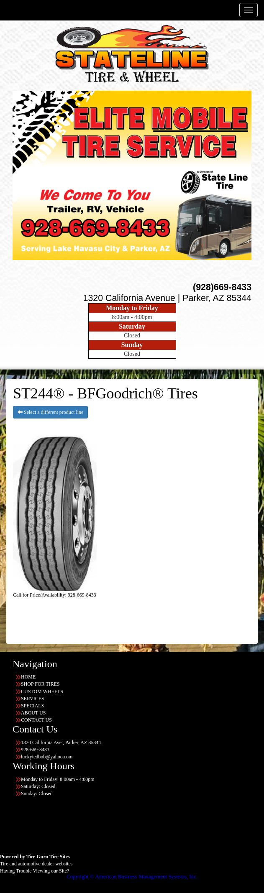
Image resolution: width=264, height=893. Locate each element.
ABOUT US (33, 713)
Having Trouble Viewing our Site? (34, 871)
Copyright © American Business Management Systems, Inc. (132, 876)
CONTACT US (36, 720)
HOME (28, 677)
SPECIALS (32, 706)
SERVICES (32, 699)
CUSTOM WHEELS (42, 691)
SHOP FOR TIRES (40, 684)
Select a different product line (50, 412)
